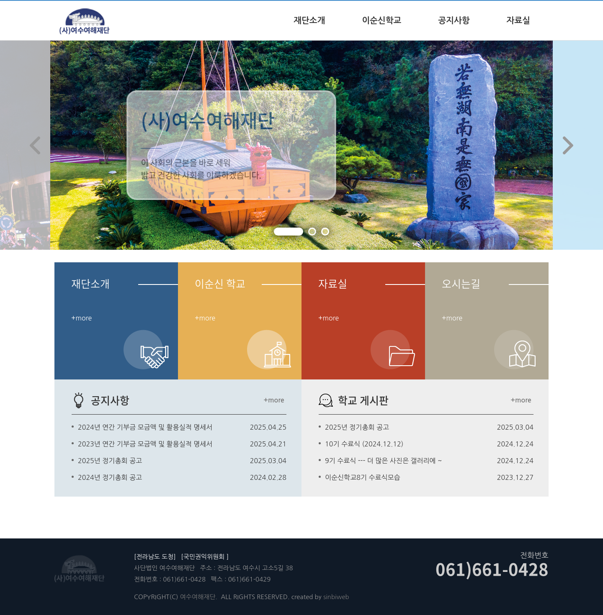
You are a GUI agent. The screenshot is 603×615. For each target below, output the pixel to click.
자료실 (518, 20)
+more (273, 400)
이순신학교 (381, 20)
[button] (288, 232)
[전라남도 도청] (155, 557)
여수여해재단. (198, 597)
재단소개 (309, 20)
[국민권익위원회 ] (205, 557)
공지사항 (453, 20)
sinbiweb (336, 597)
